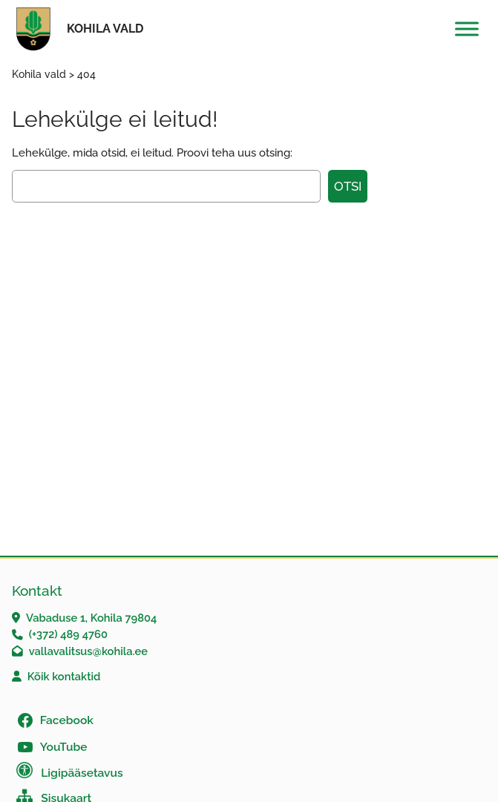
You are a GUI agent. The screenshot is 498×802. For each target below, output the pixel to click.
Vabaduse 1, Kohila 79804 (91, 617)
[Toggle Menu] (467, 29)
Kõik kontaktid (64, 676)
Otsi (347, 186)
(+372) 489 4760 (68, 634)
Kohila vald (105, 29)
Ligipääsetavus (82, 773)
